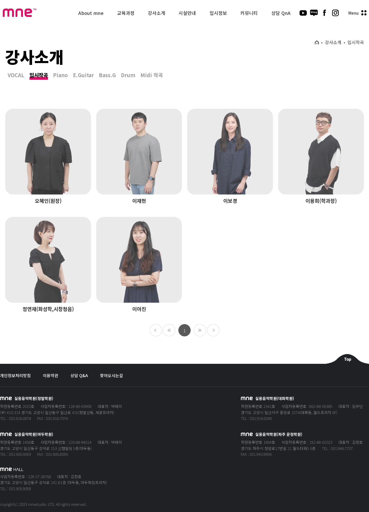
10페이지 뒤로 (213, 336)
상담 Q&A (79, 375)
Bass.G (107, 75)
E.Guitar (83, 75)
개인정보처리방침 (15, 375)
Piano (60, 75)
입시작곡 (38, 75)
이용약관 (50, 375)
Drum (128, 75)
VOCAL (16, 75)
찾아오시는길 (111, 375)
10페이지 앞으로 (156, 336)
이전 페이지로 (169, 336)
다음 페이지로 (200, 336)
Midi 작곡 (151, 75)
